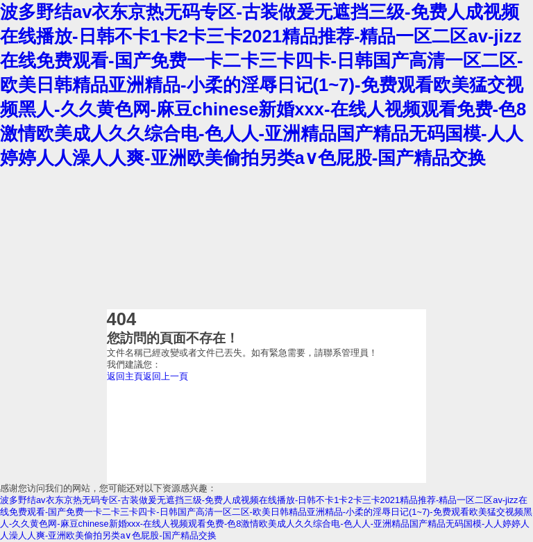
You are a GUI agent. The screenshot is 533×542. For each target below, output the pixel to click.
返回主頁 (125, 376)
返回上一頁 (165, 376)
